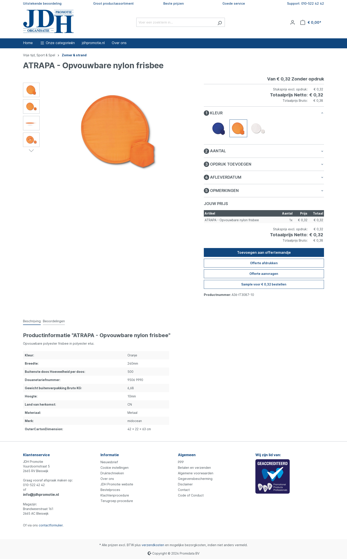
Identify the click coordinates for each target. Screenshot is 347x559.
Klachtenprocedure (114, 495)
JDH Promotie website (116, 484)
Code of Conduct (191, 495)
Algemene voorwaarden (195, 473)
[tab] (32, 321)
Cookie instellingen (114, 467)
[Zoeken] (219, 22)
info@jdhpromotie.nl (41, 494)
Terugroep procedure (116, 501)
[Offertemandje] (311, 22)
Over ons (107, 479)
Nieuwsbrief (109, 462)
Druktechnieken (112, 473)
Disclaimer (185, 484)
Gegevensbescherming (195, 479)
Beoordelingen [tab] (54, 321)
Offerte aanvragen (263, 274)
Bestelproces (110, 490)
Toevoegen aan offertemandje (264, 252)
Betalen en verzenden (194, 467)
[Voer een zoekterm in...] (175, 22)
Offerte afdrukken (264, 263)
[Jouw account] (292, 22)
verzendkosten (153, 545)
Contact (184, 490)
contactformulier (51, 525)
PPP (181, 462)
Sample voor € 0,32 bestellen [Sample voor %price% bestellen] (263, 284)
